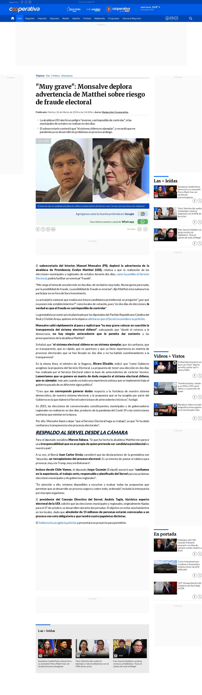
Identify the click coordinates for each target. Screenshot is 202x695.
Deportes (42, 18)
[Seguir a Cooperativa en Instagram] (29, 2)
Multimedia (99, 18)
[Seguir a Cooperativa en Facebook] (22, 2)
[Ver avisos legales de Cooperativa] (167, 21)
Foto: (40, 141)
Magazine (29, 18)
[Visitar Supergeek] (176, 21)
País (20, 18)
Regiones (54, 18)
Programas (113, 18)
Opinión (76, 18)
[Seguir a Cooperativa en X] (26, 2)
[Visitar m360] (172, 21)
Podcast (87, 18)
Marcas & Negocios (132, 18)
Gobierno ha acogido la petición (57, 522)
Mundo (65, 18)
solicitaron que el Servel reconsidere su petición (116, 319)
